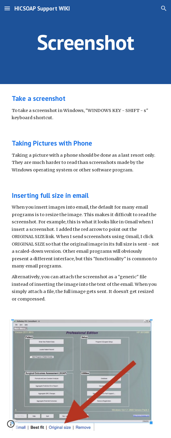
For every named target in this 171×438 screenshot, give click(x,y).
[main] (85, 42)
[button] (7, 8)
